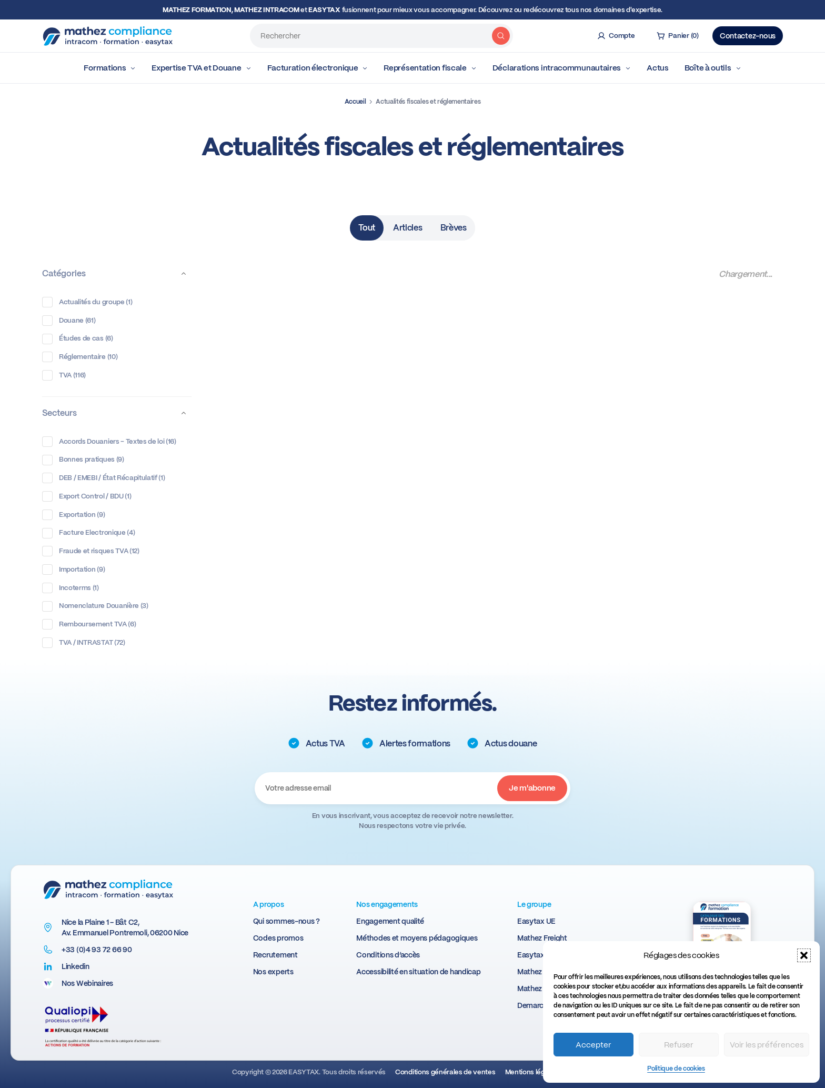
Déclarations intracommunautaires (561, 68)
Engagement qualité (390, 921)
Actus (658, 68)
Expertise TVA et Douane (201, 68)
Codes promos (278, 938)
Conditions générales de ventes (445, 1071)
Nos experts (273, 971)
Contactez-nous (748, 36)
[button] (804, 955)
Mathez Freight (542, 938)
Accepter (593, 1045)
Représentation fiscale (430, 68)
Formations (110, 68)
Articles (407, 227)
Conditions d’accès (388, 955)
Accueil (355, 101)
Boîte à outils (713, 68)
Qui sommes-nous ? (286, 921)
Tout (366, 227)
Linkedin (75, 966)
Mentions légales (531, 1071)
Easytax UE (536, 921)
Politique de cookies (676, 1068)
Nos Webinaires (87, 983)
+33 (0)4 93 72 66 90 (97, 949)
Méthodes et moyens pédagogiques (416, 938)
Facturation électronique (317, 68)
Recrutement (275, 955)
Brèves (453, 227)
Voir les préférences (766, 1045)
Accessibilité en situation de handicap (418, 971)
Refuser (678, 1045)
